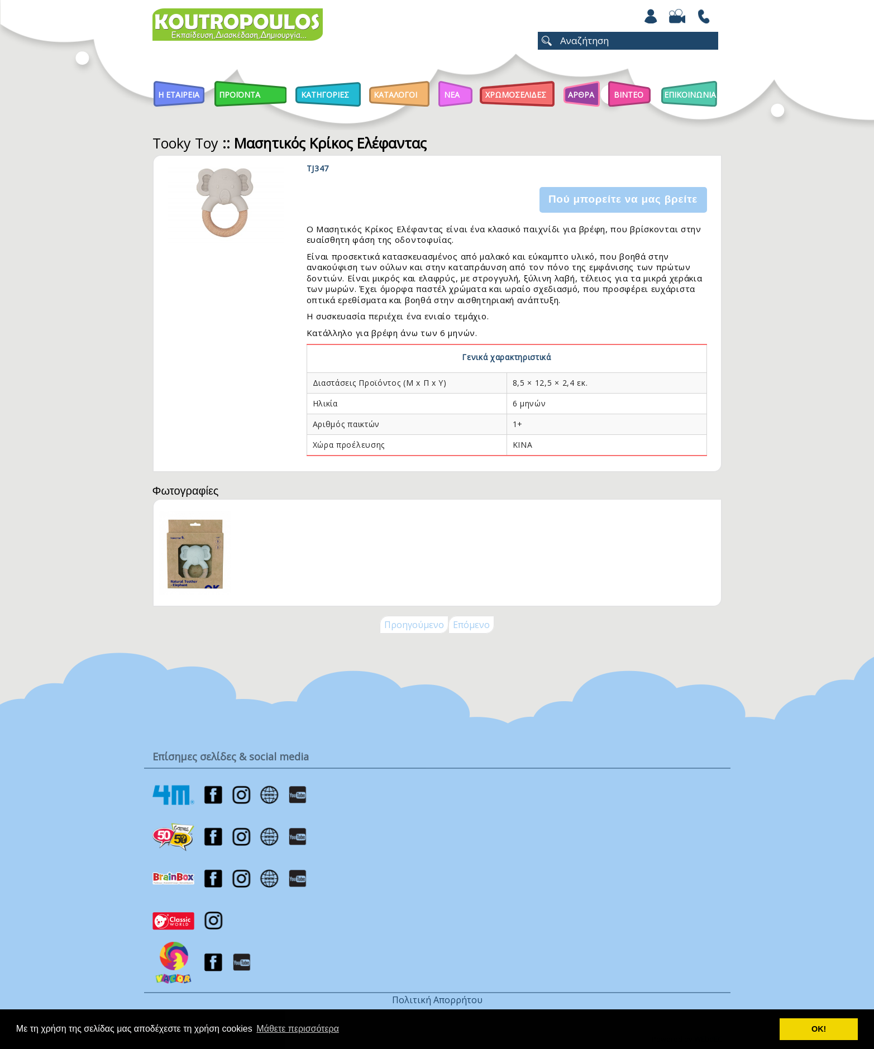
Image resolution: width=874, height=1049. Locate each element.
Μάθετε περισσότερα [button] (297, 1028)
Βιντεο (628, 94)
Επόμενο (471, 625)
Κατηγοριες (325, 94)
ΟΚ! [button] (818, 1028)
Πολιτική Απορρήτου (437, 1000)
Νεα (452, 94)
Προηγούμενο (414, 625)
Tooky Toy (185, 142)
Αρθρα (581, 94)
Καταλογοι (395, 94)
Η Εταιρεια (178, 94)
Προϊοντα (239, 94)
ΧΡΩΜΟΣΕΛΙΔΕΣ (515, 94)
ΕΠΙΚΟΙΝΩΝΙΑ (690, 94)
